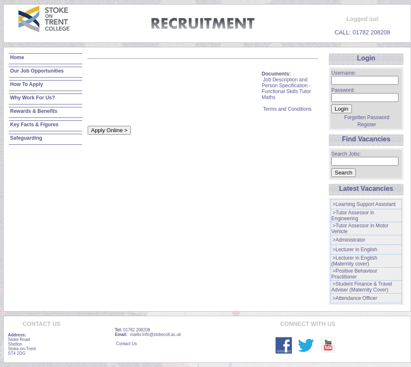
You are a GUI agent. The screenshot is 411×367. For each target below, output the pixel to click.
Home (17, 57)
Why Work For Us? (32, 98)
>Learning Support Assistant (364, 204)
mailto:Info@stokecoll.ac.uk (155, 334)
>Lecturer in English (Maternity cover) (354, 261)
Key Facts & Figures (34, 125)
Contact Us (126, 343)
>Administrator (349, 240)
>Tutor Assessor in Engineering (352, 215)
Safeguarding (26, 138)
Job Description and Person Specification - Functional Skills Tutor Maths (286, 88)
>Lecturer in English (355, 249)
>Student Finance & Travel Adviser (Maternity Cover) (361, 287)
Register (366, 125)
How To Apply (26, 84)
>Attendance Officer (355, 298)
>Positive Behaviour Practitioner (354, 274)
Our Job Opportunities (37, 71)
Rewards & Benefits (33, 111)
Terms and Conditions (287, 109)
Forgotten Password (366, 117)
